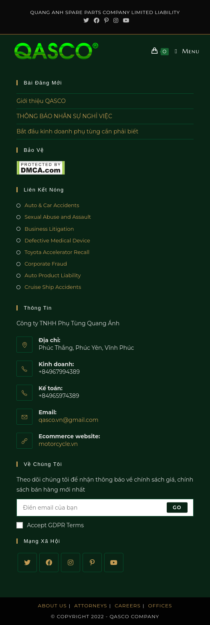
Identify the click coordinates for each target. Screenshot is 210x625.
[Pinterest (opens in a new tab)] (106, 20)
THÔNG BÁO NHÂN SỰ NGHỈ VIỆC (64, 116)
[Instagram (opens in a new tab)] (116, 20)
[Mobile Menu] (184, 51)
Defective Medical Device (57, 240)
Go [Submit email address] (177, 507)
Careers (128, 606)
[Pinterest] (92, 562)
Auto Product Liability (52, 275)
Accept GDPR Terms (50, 525)
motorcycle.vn (58, 444)
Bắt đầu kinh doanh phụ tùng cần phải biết (77, 131)
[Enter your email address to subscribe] (105, 507)
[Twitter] (27, 562)
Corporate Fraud (45, 263)
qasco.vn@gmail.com (68, 419)
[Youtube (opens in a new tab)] (125, 20)
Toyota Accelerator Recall (56, 252)
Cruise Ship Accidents (52, 287)
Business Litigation (49, 229)
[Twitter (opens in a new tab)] (86, 20)
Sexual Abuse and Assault (57, 217)
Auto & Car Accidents (51, 205)
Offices (160, 606)
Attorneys (90, 606)
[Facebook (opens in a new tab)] (96, 20)
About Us (52, 606)
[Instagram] (70, 562)
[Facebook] (49, 562)
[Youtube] (113, 562)
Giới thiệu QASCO (41, 101)
